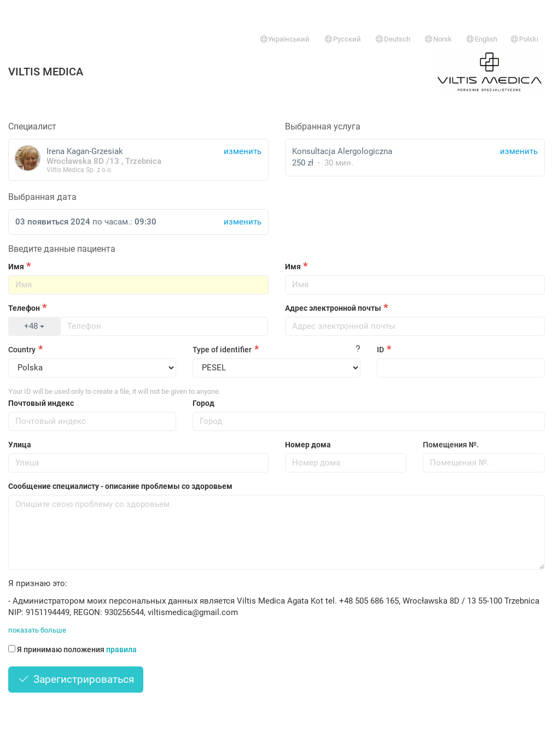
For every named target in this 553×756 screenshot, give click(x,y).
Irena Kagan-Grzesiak (138, 160)
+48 (34, 326)
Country (22, 349)
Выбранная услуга (322, 126)
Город (203, 403)
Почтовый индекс (41, 403)
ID (380, 349)
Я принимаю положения (72, 649)
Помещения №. (451, 444)
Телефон (24, 308)
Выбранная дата (42, 197)
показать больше (37, 630)
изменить (519, 151)
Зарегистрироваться (76, 679)
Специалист (32, 126)
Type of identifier (222, 349)
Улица (19, 444)
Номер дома (308, 444)
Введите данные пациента (61, 249)
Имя (16, 266)
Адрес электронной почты (333, 308)
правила (121, 649)
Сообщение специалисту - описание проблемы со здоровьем (120, 486)
